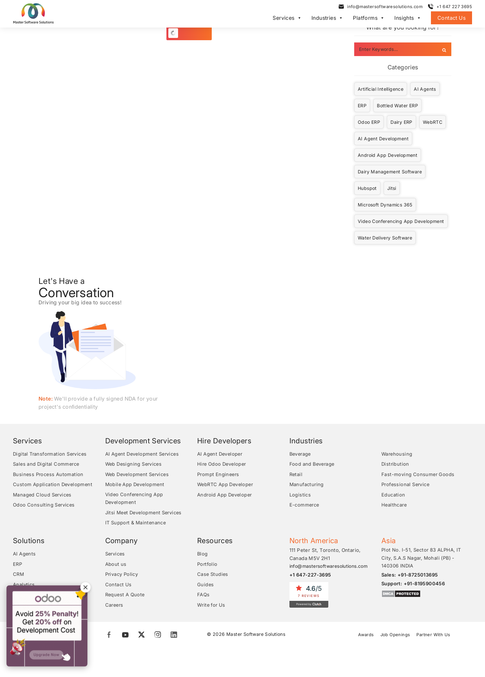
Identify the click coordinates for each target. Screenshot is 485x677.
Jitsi (391, 188)
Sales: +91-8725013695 (410, 576)
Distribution (395, 464)
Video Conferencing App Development (401, 221)
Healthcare (394, 506)
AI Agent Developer (220, 454)
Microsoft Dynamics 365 (385, 204)
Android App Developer (225, 495)
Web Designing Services (135, 464)
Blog (202, 555)
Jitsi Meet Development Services (145, 514)
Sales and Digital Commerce (47, 464)
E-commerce (305, 506)
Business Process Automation (49, 475)
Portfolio (208, 565)
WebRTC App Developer (226, 485)
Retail (296, 475)
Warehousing (397, 454)
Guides (205, 586)
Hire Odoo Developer (222, 464)
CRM (19, 576)
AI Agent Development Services (143, 454)
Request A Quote (125, 596)
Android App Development (387, 155)
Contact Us (451, 19)
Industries (327, 19)
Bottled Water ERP (397, 105)
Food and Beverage (312, 464)
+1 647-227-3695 (311, 576)
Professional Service (406, 485)
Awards (364, 636)
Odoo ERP (369, 122)
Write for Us (212, 607)
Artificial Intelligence (380, 89)
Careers (115, 607)
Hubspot (367, 188)
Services (287, 19)
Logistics (300, 495)
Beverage (300, 454)
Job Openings (395, 636)
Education (393, 495)
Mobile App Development (135, 485)
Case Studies (213, 576)
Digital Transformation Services (51, 454)
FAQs (203, 596)
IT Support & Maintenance (137, 524)
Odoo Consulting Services (44, 506)
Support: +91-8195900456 (414, 585)
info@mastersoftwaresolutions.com (385, 7)
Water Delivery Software (385, 237)
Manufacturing (307, 485)
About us (116, 565)
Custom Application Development (53, 485)
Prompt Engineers (219, 475)
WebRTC (432, 122)
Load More (193, 33)
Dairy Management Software (390, 171)
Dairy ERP (401, 122)
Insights (407, 19)
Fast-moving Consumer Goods (418, 475)
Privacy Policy (122, 576)
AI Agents (425, 89)
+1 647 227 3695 (454, 7)
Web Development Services (139, 475)
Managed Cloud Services (43, 495)
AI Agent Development (383, 138)
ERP (362, 105)
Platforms (369, 19)
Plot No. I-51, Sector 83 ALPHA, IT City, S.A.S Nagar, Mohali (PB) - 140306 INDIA (422, 559)
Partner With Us (434, 636)
